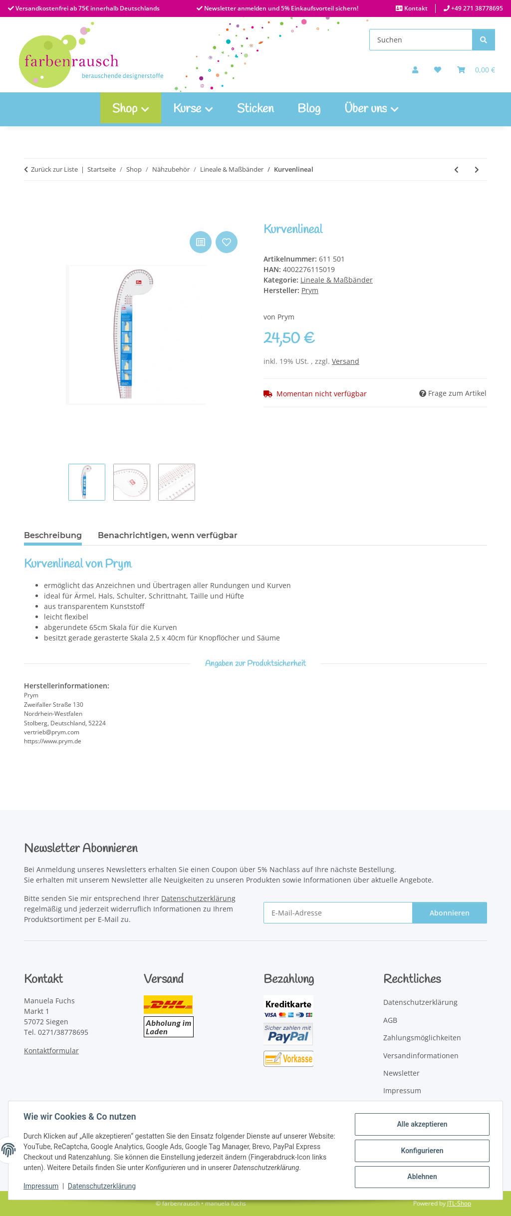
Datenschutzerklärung (103, 1186)
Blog (308, 109)
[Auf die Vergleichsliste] (201, 242)
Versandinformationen (421, 1055)
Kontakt (415, 8)
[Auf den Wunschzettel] (227, 242)
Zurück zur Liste (54, 169)
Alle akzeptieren (421, 1125)
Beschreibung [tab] (53, 535)
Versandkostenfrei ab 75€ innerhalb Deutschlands (87, 8)
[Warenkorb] (476, 69)
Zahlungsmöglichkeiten (422, 1037)
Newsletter (401, 1073)
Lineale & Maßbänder (336, 280)
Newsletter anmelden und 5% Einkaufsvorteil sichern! (280, 8)
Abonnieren (450, 912)
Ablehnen (421, 1177)
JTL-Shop (459, 1203)
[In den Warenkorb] (32, 217)
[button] (415, 69)
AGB (390, 1020)
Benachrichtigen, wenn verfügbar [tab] (168, 535)
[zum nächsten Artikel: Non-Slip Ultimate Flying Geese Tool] (477, 169)
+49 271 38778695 (476, 8)
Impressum (41, 1186)
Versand (345, 361)
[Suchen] (421, 39)
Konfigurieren (421, 1151)
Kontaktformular (51, 1050)
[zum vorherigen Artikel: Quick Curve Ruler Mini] (456, 169)
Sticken (255, 109)
